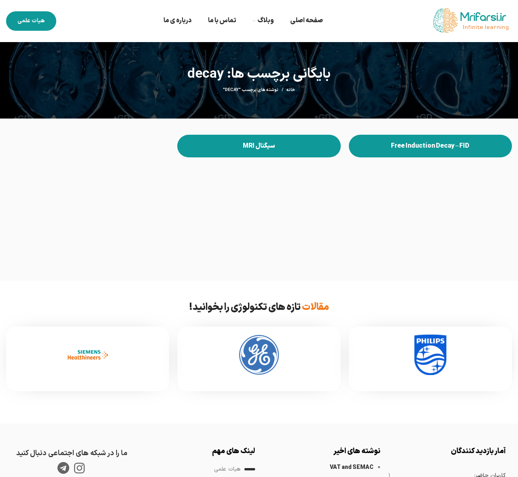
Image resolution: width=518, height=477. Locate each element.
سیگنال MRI (259, 146)
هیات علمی (31, 21)
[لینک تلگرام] (63, 468)
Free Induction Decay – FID (430, 146)
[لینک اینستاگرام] (79, 468)
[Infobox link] (430, 358)
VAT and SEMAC (352, 467)
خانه (291, 90)
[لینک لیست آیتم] (196, 469)
